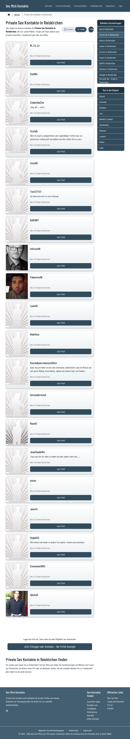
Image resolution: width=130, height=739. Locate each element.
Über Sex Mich (112, 698)
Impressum (87, 730)
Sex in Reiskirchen (106, 29)
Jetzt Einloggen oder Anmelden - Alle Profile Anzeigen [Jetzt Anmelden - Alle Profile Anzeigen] (50, 646)
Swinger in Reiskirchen (108, 74)
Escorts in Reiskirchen (108, 51)
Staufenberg (104, 124)
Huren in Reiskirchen (107, 40)
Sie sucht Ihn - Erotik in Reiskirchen (108, 80)
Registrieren (110, 5)
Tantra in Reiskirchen (107, 57)
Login (120, 5)
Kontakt (110, 708)
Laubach (102, 136)
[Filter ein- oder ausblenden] (91, 29)
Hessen (17, 14)
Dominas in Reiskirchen (108, 69)
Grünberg (102, 107)
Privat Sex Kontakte (63, 5)
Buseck (102, 96)
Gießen (101, 142)
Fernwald (102, 102)
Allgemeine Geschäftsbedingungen (51, 730)
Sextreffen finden (93, 701)
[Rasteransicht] (68, 29)
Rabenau (102, 130)
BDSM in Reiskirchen (107, 63)
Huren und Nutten (80, 5)
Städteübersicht (96, 5)
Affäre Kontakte (93, 718)
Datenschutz (73, 730)
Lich (101, 113)
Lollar (101, 147)
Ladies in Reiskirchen (107, 46)
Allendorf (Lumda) (105, 119)
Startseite (48, 5)
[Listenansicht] (80, 29)
